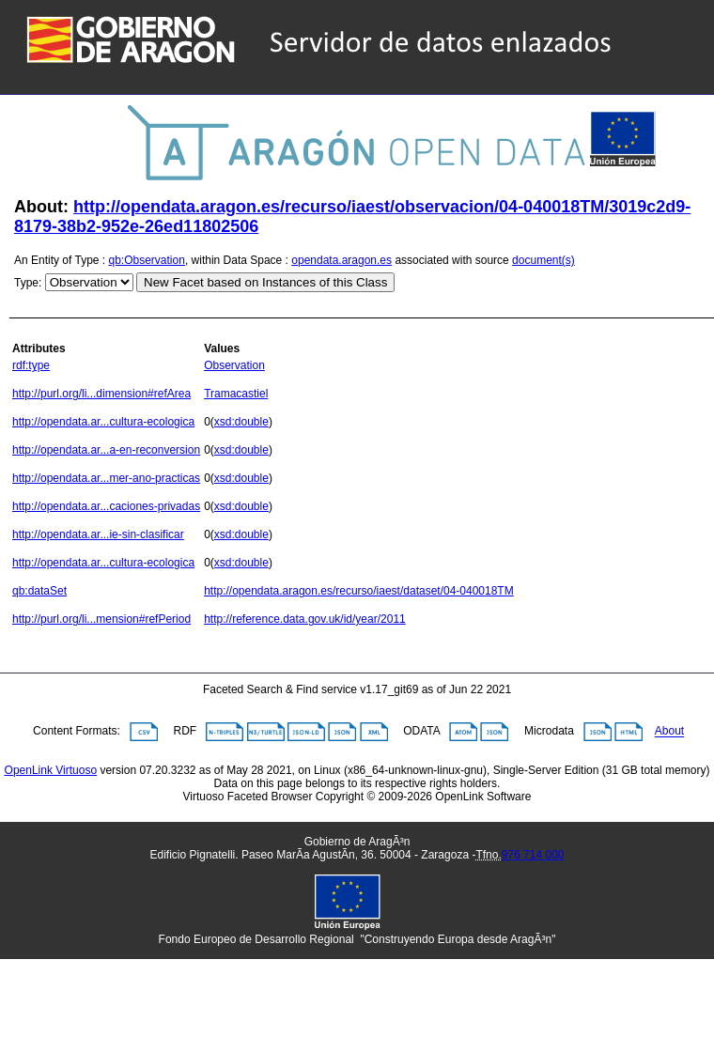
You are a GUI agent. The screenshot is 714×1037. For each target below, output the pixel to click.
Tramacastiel (236, 393)
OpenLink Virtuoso (51, 770)
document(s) (543, 260)
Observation (234, 365)
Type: (27, 282)
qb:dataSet (39, 590)
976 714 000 (533, 854)
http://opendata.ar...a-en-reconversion (106, 450)
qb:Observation (147, 260)
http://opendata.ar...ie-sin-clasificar (98, 534)
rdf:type (31, 365)
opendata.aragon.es (341, 260)
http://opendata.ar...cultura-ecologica (103, 421)
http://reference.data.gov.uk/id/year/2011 (305, 619)
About (669, 731)
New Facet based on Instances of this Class (265, 282)
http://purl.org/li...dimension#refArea (101, 393)
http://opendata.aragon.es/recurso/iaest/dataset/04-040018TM (359, 590)
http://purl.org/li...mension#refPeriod (101, 619)
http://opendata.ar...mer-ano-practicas (106, 478)
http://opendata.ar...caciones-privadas (106, 506)
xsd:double (241, 421)
